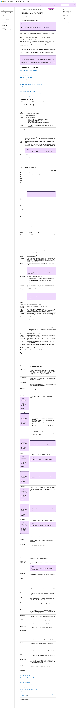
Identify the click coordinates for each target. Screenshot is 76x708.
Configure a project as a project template (27, 91)
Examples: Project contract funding (26, 684)
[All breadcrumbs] (21, 9)
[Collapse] (13, 8)
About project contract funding (25, 682)
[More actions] (55, 9)
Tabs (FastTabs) (65, 15)
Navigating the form (66, 12)
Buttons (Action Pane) (66, 16)
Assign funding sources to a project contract (28, 70)
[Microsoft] (2, 1)
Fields (64, 18)
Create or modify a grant (24, 72)
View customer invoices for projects (26, 89)
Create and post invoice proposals (26, 75)
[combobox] (7, 11)
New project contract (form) (25, 675)
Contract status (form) (24, 691)
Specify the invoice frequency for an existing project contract (31, 93)
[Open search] (71, 1)
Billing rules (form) (23, 687)
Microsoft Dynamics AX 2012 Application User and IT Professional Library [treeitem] (8, 14)
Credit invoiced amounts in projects (26, 77)
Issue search (44, 693)
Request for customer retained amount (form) (28, 689)
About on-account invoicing (25, 680)
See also (64, 19)
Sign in (74, 1)
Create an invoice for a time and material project (29, 82)
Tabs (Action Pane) (66, 14)
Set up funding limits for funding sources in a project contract (31, 84)
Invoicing (21, 673)
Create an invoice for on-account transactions (28, 79)
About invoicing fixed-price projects (26, 677)
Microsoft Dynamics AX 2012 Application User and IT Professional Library (34, 9)
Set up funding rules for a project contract (27, 86)
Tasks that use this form (67, 11)
